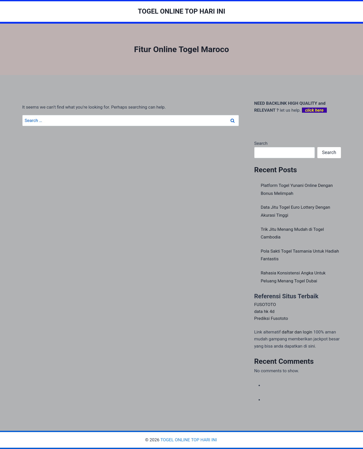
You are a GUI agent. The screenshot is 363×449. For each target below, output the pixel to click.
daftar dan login (297, 332)
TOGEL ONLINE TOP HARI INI (189, 439)
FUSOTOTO (265, 304)
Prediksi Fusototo (271, 318)
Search (261, 143)
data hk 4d (264, 311)
